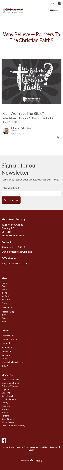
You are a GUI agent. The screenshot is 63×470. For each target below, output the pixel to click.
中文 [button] (5, 365)
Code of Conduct (10, 339)
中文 (4, 315)
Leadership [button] (8, 343)
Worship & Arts (9, 422)
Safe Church (8, 396)
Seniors (5, 415)
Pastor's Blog (8, 311)
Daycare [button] (7, 307)
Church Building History (13, 362)
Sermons (6, 299)
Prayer (5, 412)
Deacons (6, 392)
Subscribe (11, 200)
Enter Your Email (10, 187)
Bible (4, 321)
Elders (5, 358)
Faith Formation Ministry (13, 425)
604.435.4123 (17, 247)
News (4, 289)
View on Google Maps (13, 235)
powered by (31, 460)
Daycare (5, 389)
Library (5, 402)
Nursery (5, 409)
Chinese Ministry (10, 386)
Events (5, 286)
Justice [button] (7, 351)
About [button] (6, 303)
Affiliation (6, 355)
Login (31, 450)
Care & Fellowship (10, 379)
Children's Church (10, 382)
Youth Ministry (9, 399)
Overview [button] (8, 335)
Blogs (4, 292)
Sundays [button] (7, 347)
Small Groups (8, 419)
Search (53, 3)
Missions (6, 405)
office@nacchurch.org (20, 251)
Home (4, 283)
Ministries (6, 296)
